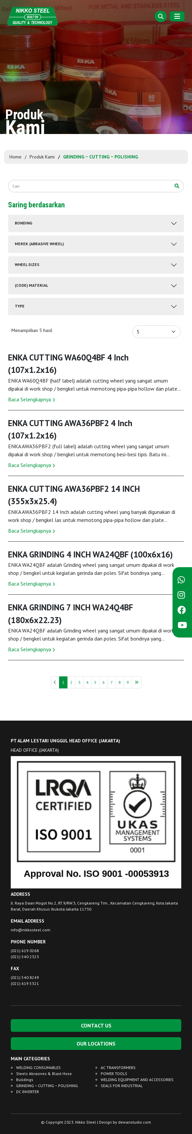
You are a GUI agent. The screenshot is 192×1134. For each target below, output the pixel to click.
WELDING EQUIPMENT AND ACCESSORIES (137, 1079)
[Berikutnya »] (137, 682)
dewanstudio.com (134, 1122)
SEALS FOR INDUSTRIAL (122, 1085)
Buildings (24, 1079)
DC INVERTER (27, 1091)
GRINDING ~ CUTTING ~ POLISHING (47, 1085)
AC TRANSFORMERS (118, 1067)
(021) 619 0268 (25, 950)
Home (15, 157)
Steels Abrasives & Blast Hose (44, 1073)
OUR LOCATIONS (96, 1043)
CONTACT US (96, 1025)
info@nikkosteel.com (30, 929)
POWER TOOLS (114, 1073)
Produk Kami (42, 157)
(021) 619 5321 (25, 983)
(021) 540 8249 (25, 977)
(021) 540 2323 (25, 956)
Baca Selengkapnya (31, 399)
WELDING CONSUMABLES (38, 1067)
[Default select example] (156, 331)
